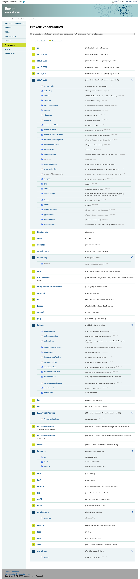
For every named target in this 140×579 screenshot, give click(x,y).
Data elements (10, 36)
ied (38, 407)
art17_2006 (42, 67)
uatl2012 (47, 466)
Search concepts (57, 41)
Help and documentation (13, 23)
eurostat (41, 293)
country (46, 557)
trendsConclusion (50, 210)
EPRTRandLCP (44, 278)
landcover (41, 451)
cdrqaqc (47, 95)
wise (39, 545)
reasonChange (49, 193)
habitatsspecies (49, 388)
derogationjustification (52, 357)
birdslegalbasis (49, 331)
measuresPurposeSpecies (53, 139)
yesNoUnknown (49, 224)
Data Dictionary (22, 19)
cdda (39, 238)
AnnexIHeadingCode (51, 419)
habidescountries (50, 362)
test (39, 532)
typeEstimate (49, 214)
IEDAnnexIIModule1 (46, 413)
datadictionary (43, 251)
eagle (46, 462)
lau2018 (40, 486)
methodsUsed (49, 149)
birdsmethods (49, 341)
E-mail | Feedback (12, 572)
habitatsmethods (50, 377)
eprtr (39, 271)
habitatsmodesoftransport (53, 383)
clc (45, 457)
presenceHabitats (50, 164)
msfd (39, 499)
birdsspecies (48, 352)
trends (46, 205)
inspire (40, 445)
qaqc (45, 184)
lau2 (39, 480)
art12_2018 (42, 61)
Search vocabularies (39, 41)
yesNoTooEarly (49, 219)
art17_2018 (42, 80)
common (41, 245)
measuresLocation (51, 130)
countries (47, 100)
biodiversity (42, 232)
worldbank (42, 551)
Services (7, 49)
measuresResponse (51, 144)
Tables (7, 32)
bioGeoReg (48, 91)
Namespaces (9, 53)
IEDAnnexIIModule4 (46, 436)
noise (39, 506)
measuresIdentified (51, 125)
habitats (47, 110)
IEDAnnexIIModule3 (46, 427)
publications (43, 512)
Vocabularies (9, 45)
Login (116, 1)
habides (40, 325)
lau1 (39, 474)
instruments (48, 393)
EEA (14, 1)
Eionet (14, 19)
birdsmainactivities (51, 336)
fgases (40, 306)
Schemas (8, 41)
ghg (39, 319)
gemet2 (40, 312)
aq (38, 48)
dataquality (42, 258)
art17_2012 (42, 74)
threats (46, 200)
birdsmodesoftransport (52, 347)
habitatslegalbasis (50, 367)
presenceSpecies (50, 169)
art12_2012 (42, 54)
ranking (46, 189)
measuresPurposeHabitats (53, 135)
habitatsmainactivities (52, 372)
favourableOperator (51, 105)
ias (38, 400)
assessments (49, 86)
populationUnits (50, 154)
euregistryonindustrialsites (49, 287)
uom (39, 538)
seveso (40, 525)
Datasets (7, 28)
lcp (38, 493)
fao (38, 299)
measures (47, 120)
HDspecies (48, 115)
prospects (47, 179)
